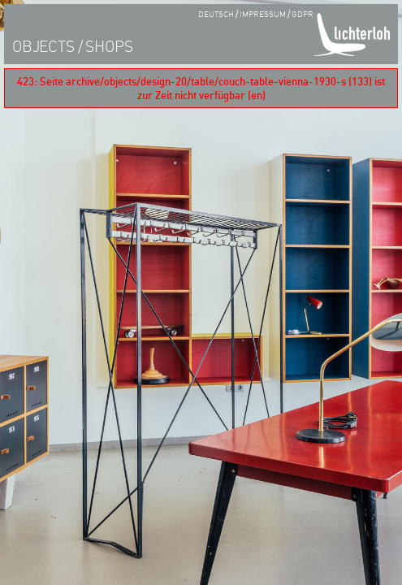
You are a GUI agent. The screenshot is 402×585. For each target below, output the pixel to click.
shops (108, 46)
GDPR (302, 13)
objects (43, 46)
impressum (262, 13)
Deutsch (215, 13)
